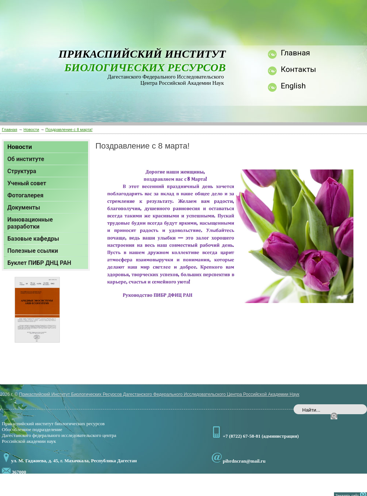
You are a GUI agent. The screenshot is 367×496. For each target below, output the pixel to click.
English (293, 85)
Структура (21, 171)
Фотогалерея (25, 195)
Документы (23, 207)
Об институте (25, 159)
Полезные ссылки (32, 250)
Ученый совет (26, 183)
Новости (31, 129)
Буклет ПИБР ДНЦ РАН (39, 262)
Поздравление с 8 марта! (69, 129)
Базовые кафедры (33, 238)
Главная (9, 129)
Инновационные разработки (30, 223)
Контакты (298, 69)
